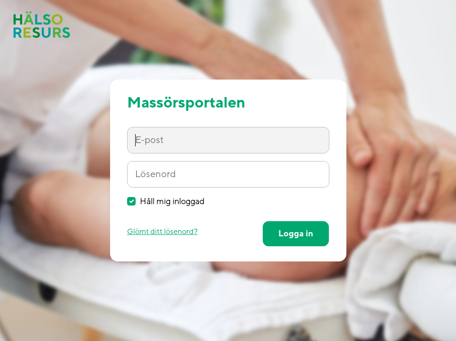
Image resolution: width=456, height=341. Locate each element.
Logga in (295, 233)
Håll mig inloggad (172, 201)
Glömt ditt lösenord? (162, 231)
